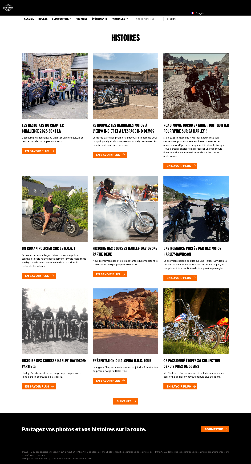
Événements (99, 18)
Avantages (120, 18)
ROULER (43, 18)
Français (197, 13)
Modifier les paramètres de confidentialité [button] (72, 458)
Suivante (124, 401)
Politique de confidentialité (35, 458)
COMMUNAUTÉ (61, 18)
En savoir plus (37, 151)
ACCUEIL (29, 18)
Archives (81, 18)
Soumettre (214, 429)
